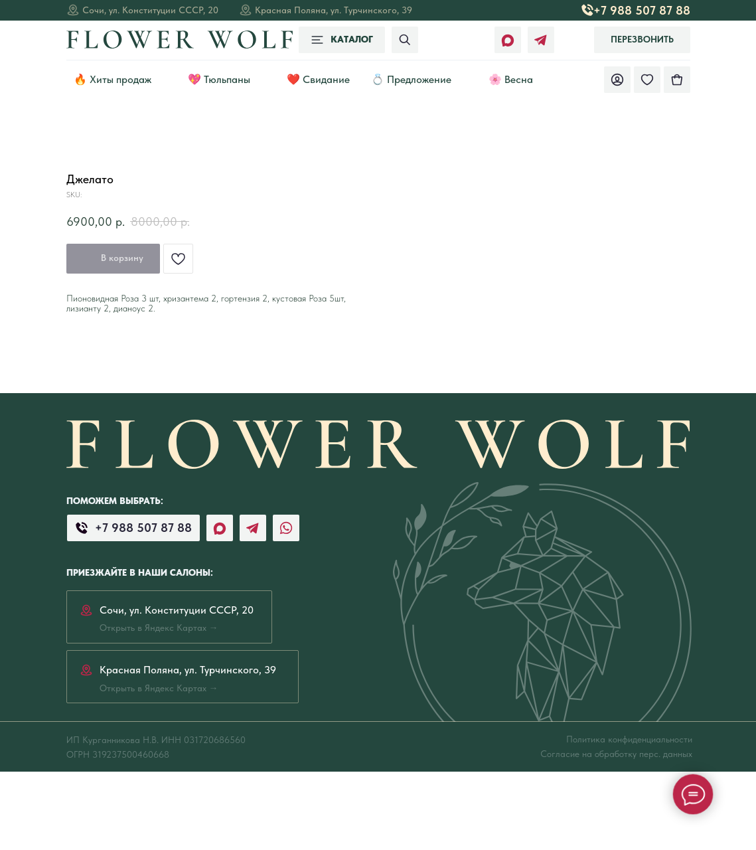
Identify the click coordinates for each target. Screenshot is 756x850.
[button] (642, 40)
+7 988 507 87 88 (641, 10)
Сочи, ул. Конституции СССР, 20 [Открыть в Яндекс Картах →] (150, 10)
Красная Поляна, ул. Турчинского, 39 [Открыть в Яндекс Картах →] (333, 10)
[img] (677, 79)
